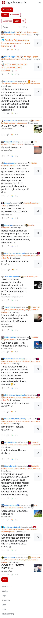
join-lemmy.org (8, 614)
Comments (14, 15)
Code (4, 609)
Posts (5, 15)
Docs (4, 605)
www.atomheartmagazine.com (12, 297)
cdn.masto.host (6, 129)
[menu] (39, 2)
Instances (6, 600)
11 (3, 270)
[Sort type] (11, 27)
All (23, 21)
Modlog (5, 591)
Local (17, 21)
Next (5, 579)
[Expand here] (38, 129)
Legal (4, 596)
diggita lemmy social (14, 2)
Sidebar (7, 10)
